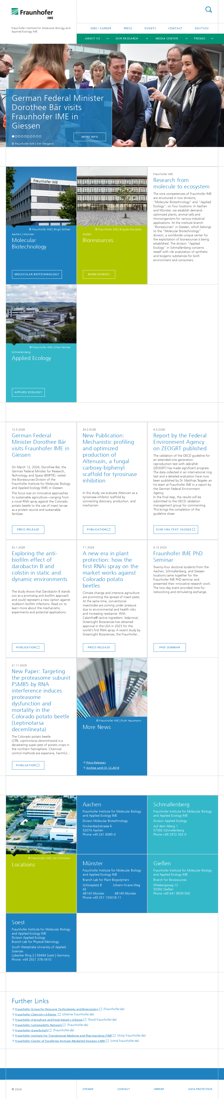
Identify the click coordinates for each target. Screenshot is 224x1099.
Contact (175, 28)
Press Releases (96, 762)
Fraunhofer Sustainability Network (38, 1025)
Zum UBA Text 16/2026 (173, 529)
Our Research (127, 38)
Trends (199, 38)
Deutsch (202, 28)
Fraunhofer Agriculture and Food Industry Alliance (49, 1019)
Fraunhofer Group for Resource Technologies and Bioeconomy (56, 1009)
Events (150, 28)
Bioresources (99, 274)
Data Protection (200, 1089)
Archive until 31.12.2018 (102, 767)
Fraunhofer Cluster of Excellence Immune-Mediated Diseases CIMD (60, 1041)
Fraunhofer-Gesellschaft (31, 1030)
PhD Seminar (169, 647)
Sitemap (88, 1089)
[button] (13, 136)
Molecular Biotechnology (37, 274)
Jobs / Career (101, 28)
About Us (92, 38)
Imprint (159, 1089)
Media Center (167, 38)
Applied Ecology (28, 392)
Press (128, 28)
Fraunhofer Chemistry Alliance (36, 1014)
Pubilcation (26, 765)
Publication (97, 529)
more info (90, 136)
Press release (28, 529)
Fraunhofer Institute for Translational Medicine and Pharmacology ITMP (63, 1035)
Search (208, 9)
